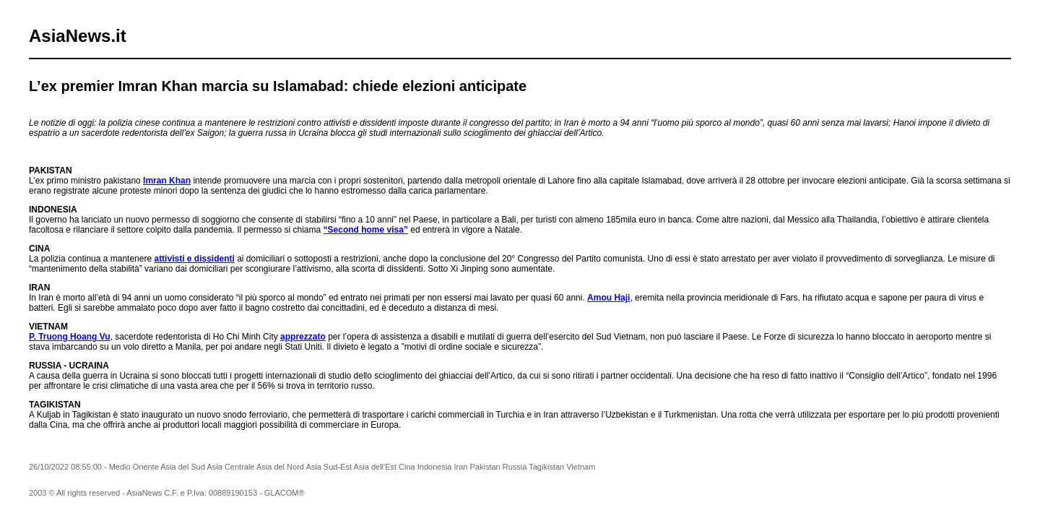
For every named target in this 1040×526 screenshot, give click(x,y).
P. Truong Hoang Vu (69, 337)
